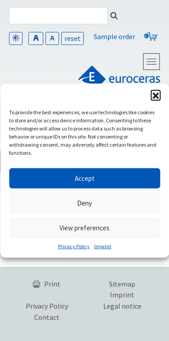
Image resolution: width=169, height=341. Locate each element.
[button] (155, 94)
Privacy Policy (74, 246)
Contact (46, 317)
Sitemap (122, 283)
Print (52, 283)
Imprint (102, 246)
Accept (85, 178)
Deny (84, 202)
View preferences (84, 227)
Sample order (114, 36)
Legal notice (122, 305)
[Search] (58, 15)
